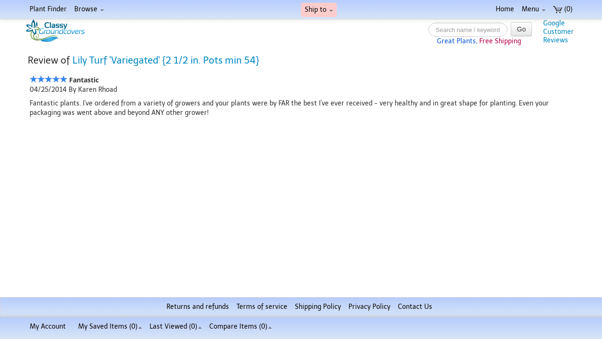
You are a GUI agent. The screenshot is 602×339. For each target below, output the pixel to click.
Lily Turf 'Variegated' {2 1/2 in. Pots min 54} (165, 60)
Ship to (319, 10)
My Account (48, 327)
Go (521, 29)
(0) (562, 9)
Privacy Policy (369, 307)
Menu (534, 9)
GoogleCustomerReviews (558, 31)
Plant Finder (48, 9)
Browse (89, 9)
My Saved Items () (110, 327)
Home (505, 9)
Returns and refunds (197, 307)
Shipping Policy (318, 307)
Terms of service (262, 307)
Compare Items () (240, 327)
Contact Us (415, 307)
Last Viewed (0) (176, 327)
